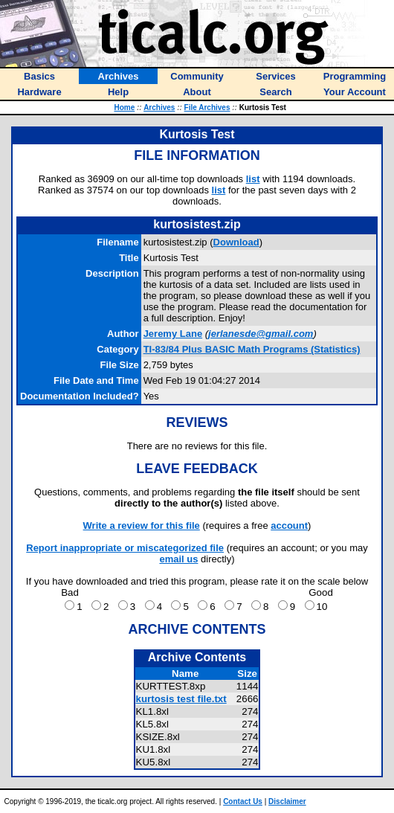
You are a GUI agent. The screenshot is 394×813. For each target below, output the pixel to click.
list (253, 178)
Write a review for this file (141, 525)
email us (178, 559)
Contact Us (242, 801)
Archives (159, 107)
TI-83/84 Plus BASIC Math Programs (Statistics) (252, 349)
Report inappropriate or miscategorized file (125, 547)
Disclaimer (287, 801)
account (289, 525)
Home (124, 107)
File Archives (207, 107)
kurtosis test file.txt (181, 698)
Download (236, 242)
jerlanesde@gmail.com (260, 333)
